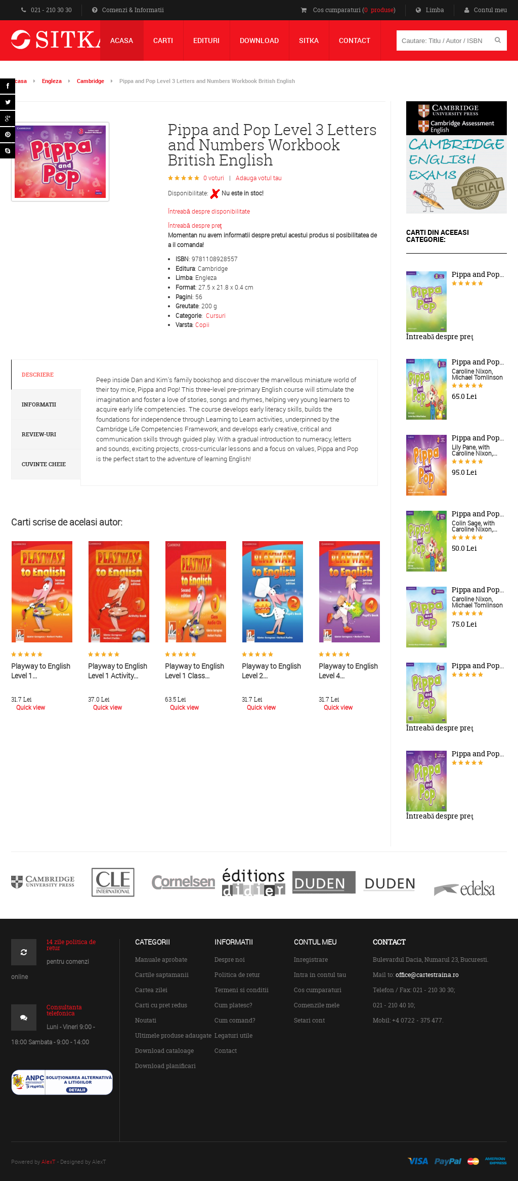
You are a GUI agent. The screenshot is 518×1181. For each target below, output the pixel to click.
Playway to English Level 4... (348, 670)
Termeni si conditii (241, 990)
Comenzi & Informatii (128, 10)
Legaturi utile (233, 1035)
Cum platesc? (233, 1005)
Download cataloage (164, 1050)
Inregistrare (311, 959)
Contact (225, 1050)
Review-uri (39, 434)
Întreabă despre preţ (195, 225)
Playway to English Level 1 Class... (194, 670)
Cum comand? (234, 1020)
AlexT (48, 1161)
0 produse (379, 10)
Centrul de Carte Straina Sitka (76, 44)
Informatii (39, 404)
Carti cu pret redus (161, 1005)
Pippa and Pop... (478, 274)
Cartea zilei (151, 990)
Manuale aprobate (161, 959)
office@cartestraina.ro (427, 974)
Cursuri (216, 315)
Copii (202, 324)
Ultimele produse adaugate (173, 1035)
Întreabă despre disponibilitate (209, 211)
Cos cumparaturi (317, 990)
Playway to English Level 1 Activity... (117, 670)
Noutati (145, 1020)
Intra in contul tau (320, 974)
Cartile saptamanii (162, 974)
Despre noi (229, 959)
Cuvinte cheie (44, 464)
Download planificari (165, 1066)
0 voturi (213, 178)
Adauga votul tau (259, 178)
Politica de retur (237, 974)
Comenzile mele (316, 1005)
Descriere (38, 375)
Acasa (19, 81)
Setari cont (309, 1020)
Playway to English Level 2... (271, 670)
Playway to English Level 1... (40, 670)
